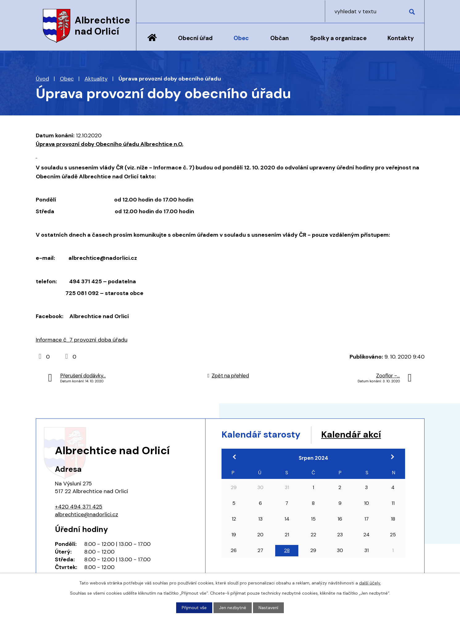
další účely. (370, 583)
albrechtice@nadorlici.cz (86, 514)
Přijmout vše (194, 607)
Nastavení (268, 607)
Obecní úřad (195, 38)
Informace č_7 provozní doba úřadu (81, 339)
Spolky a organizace (338, 38)
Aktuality (96, 78)
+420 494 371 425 (78, 506)
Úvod (152, 42)
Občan (279, 38)
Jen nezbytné (232, 607)
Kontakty (400, 38)
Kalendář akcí (354, 435)
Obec (241, 38)
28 (287, 550)
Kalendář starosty (262, 435)
